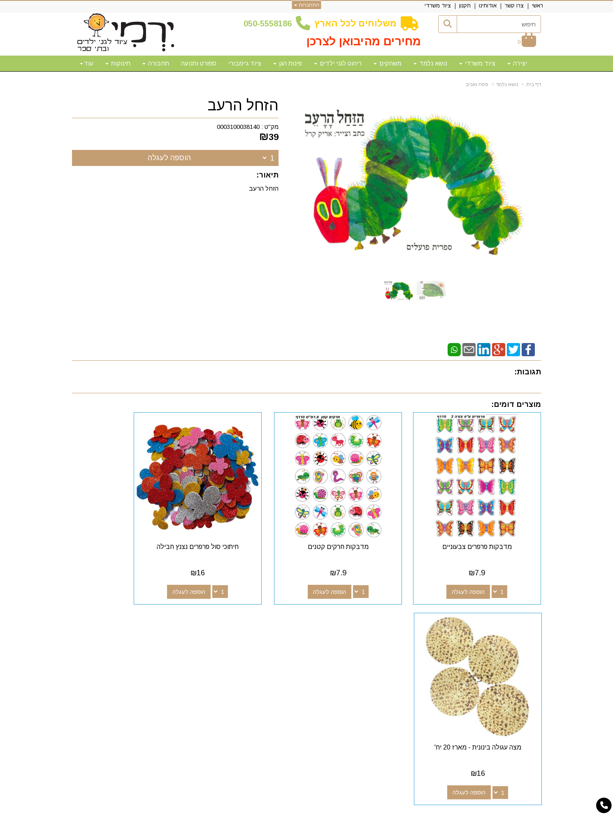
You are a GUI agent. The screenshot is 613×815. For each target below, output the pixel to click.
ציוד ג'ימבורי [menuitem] (244, 63)
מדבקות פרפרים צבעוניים (487, 526)
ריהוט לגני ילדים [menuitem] (338, 63)
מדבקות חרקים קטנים (366, 526)
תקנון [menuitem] (465, 5)
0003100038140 (238, 126)
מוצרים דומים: (516, 404)
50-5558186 (270, 23)
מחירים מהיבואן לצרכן (363, 41)
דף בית (533, 84)
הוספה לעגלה (169, 158)
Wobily (332, 807)
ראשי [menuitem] (537, 5)
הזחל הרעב (243, 105)
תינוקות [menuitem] (117, 63)
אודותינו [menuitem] (488, 5)
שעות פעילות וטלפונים (173, 614)
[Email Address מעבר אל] (334, 629)
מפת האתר (518, 614)
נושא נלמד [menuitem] (430, 63)
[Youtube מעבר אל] (347, 629)
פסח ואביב (477, 84)
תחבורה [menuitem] (155, 63)
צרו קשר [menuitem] (514, 5)
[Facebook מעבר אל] (374, 629)
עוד (86, 63)
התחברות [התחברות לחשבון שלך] (306, 5)
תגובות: (527, 372)
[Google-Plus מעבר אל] (360, 629)
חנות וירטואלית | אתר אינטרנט (253, 807)
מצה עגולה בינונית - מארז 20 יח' (126, 526)
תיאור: (267, 175)
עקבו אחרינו (355, 614)
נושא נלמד (507, 84)
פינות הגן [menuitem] (287, 63)
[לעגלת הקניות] (527, 42)
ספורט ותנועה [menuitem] (198, 63)
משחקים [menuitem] (388, 63)
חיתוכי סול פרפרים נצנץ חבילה (246, 526)
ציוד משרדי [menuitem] (438, 5)
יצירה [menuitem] (517, 63)
